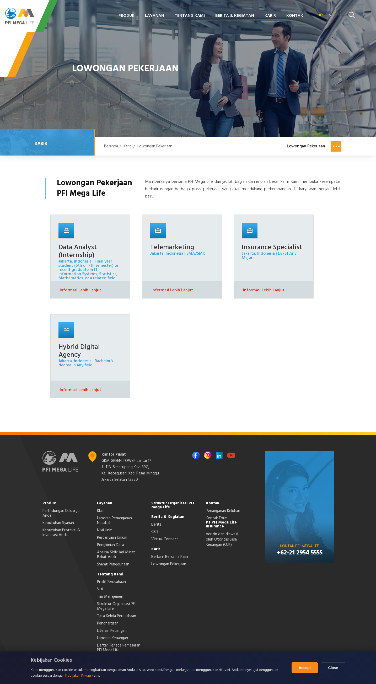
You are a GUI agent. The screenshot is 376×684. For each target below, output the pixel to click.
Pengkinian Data (110, 545)
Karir (270, 15)
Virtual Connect (164, 539)
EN (328, 15)
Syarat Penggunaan (113, 564)
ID (321, 15)
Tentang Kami (190, 15)
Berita (156, 524)
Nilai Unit (104, 530)
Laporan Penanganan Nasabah (114, 520)
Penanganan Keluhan (223, 511)
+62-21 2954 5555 (300, 553)
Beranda (111, 146)
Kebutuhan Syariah (58, 523)
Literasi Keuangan (112, 631)
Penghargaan (108, 623)
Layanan (154, 15)
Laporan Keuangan (112, 638)
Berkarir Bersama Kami (169, 557)
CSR (154, 532)
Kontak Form (216, 518)
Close (333, 668)
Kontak (294, 15)
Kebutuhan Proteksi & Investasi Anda (61, 532)
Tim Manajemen (110, 597)
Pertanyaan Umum (112, 538)
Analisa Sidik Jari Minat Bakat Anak (116, 554)
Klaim (101, 511)
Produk (127, 15)
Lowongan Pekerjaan (154, 146)
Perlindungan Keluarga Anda (60, 513)
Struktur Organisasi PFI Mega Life (116, 606)
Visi (100, 589)
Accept (303, 668)
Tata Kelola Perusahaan (116, 616)
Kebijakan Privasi (78, 676)
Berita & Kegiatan (234, 15)
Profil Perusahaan (111, 582)
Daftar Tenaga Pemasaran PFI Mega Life (118, 647)
